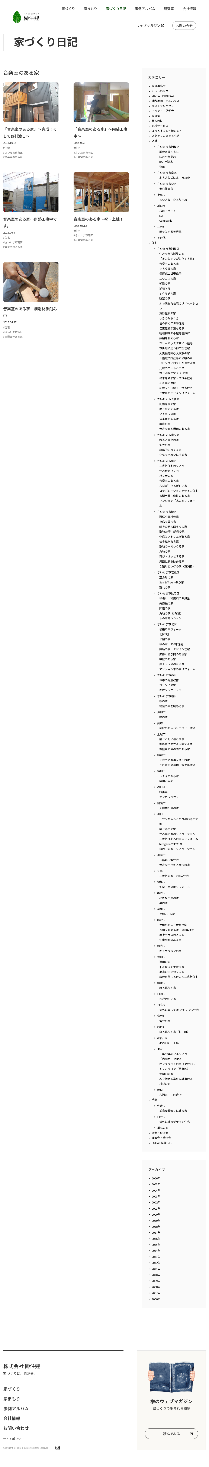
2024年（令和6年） (164, 96)
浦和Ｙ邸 (164, 289)
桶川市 (161, 771)
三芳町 (161, 227)
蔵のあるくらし (169, 152)
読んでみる (171, 1433)
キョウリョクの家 (170, 951)
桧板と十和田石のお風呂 (174, 598)
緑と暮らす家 (167, 988)
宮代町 (161, 1016)
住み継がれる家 (169, 541)
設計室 (156, 116)
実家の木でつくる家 (171, 972)
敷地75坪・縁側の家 (171, 531)
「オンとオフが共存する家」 (177, 259)
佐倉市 (161, 1106)
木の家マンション (170, 618)
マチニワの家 (167, 414)
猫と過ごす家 (167, 829)
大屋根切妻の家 (169, 808)
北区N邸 (164, 634)
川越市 (161, 855)
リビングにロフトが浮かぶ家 (177, 363)
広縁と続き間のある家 (173, 654)
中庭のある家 (167, 659)
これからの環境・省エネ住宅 (177, 765)
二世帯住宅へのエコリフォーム (178, 839)
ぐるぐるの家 (167, 269)
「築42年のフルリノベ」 (174, 1054)
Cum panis (165, 220)
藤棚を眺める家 (169, 338)
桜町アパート (167, 211)
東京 (160, 1049)
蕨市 (160, 723)
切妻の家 (164, 445)
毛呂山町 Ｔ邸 (169, 1043)
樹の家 (163, 717)
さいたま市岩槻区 (168, 572)
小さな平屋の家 (169, 898)
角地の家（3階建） (171, 613)
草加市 (161, 909)
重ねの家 (162, 1128)
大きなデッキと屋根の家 (174, 865)
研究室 (169, 8)
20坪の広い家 (167, 999)
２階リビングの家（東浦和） (177, 566)
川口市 (161, 206)
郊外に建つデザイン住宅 (174, 1122)
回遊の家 (164, 608)
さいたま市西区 (167, 675)
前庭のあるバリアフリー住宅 (177, 728)
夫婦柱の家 (166, 603)
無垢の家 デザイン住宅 (174, 649)
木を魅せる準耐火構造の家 (176, 1079)
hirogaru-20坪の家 (170, 844)
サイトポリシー (13, 1439)
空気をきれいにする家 (173, 455)
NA (161, 216)
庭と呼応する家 (169, 409)
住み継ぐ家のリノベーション (177, 834)
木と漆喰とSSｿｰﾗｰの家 (173, 373)
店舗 (154, 141)
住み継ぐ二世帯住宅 (171, 323)
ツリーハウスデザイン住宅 (176, 343)
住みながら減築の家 (171, 254)
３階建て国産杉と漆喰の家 (176, 358)
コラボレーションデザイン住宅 (178, 491)
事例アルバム (145, 8)
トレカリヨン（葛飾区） (174, 1069)
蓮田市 (161, 957)
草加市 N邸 (167, 914)
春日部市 (162, 787)
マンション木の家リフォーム (177, 669)
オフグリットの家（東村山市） (178, 1064)
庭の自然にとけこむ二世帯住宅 (178, 977)
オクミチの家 (167, 293)
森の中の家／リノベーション (177, 849)
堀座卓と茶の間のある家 (174, 749)
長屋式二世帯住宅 (170, 273)
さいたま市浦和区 (168, 147)
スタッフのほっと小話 (165, 136)
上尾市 (161, 195)
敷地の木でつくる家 (171, 546)
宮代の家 (164, 1021)
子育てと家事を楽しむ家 (174, 760)
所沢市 (161, 920)
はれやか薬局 (167, 157)
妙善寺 (163, 792)
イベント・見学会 (163, 111)
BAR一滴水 (166, 162)
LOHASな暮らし (162, 1143)
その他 (161, 238)
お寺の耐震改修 (169, 680)
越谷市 (161, 893)
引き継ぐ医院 (167, 383)
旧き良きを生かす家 (171, 967)
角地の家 (164, 551)
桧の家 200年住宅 (171, 644)
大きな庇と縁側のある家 (174, 429)
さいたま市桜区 (167, 184)
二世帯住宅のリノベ (171, 466)
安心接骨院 (166, 189)
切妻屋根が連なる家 (171, 328)
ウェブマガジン (148, 25)
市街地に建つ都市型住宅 (174, 348)
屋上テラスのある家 (171, 664)
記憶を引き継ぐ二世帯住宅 (176, 388)
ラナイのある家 (169, 776)
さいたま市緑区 (167, 512)
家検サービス (160, 126)
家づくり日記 (116, 8)
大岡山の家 (166, 1074)
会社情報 (189, 8)
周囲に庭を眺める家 (171, 561)
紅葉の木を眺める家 (171, 706)
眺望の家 (164, 298)
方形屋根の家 (167, 313)
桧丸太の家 (166, 476)
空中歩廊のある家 (170, 940)
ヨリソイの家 (167, 685)
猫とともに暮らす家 (171, 739)
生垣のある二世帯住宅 (173, 925)
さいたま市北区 (167, 624)
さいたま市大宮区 (168, 399)
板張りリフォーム (170, 629)
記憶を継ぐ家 (167, 404)
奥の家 (163, 903)
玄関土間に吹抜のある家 (174, 496)
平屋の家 (164, 639)
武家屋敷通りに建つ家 (173, 1111)
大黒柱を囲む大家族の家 (174, 353)
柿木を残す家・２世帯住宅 (176, 378)
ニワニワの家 (167, 279)
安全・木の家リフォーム (174, 887)
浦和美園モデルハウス (165, 101)
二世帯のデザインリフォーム (177, 393)
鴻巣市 (161, 882)
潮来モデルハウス (163, 106)
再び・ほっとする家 (171, 556)
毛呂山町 (162, 1038)
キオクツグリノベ (170, 690)
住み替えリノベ (169, 471)
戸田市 (161, 712)
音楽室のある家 (169, 264)
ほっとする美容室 (170, 232)
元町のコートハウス (171, 368)
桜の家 (163, 701)
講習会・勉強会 (161, 1138)
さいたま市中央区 (168, 435)
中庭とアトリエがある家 (174, 537)
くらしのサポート (163, 91)
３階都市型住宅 (169, 860)
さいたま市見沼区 (168, 593)
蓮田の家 (164, 962)
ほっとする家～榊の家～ (167, 131)
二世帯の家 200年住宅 (174, 876)
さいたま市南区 (167, 173)
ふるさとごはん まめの (174, 177)
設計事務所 (158, 86)
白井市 (161, 1117)
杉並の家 (164, 1084)
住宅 (154, 243)
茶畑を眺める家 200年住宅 (176, 930)
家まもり (90, 8)
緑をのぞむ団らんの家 (173, 527)
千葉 (154, 1100)
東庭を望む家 (167, 522)
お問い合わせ (16, 1428)
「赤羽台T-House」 (171, 1059)
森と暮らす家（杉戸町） (174, 1032)
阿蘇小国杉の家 (169, 517)
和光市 (161, 946)
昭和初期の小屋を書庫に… (176, 333)
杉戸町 (161, 1027)
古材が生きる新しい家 (173, 486)
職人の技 (157, 121)
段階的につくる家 (170, 450)
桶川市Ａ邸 (166, 781)
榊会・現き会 (160, 1133)
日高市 (161, 1005)
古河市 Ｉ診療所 (170, 1095)
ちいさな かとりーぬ (173, 200)
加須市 (161, 803)
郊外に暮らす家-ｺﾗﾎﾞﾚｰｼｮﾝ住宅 (179, 1010)
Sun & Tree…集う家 (171, 582)
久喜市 (161, 871)
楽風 (162, 167)
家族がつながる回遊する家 (176, 744)
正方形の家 (166, 577)
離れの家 (164, 587)
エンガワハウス (169, 797)
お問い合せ (184, 25)
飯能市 (161, 983)
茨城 (160, 1090)
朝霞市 (161, 755)
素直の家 (164, 424)
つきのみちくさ (169, 318)
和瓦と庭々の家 (169, 440)
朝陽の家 (164, 283)
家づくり (68, 8)
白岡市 (161, 994)
